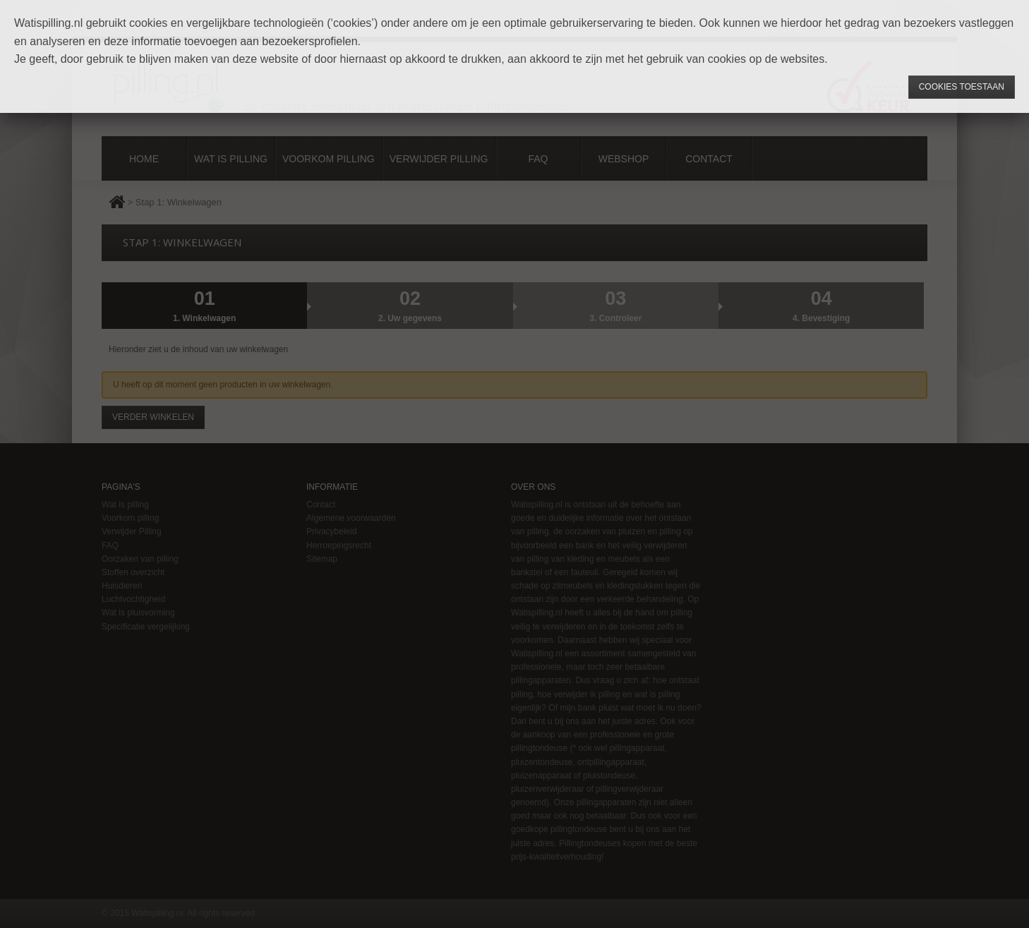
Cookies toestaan (961, 87)
